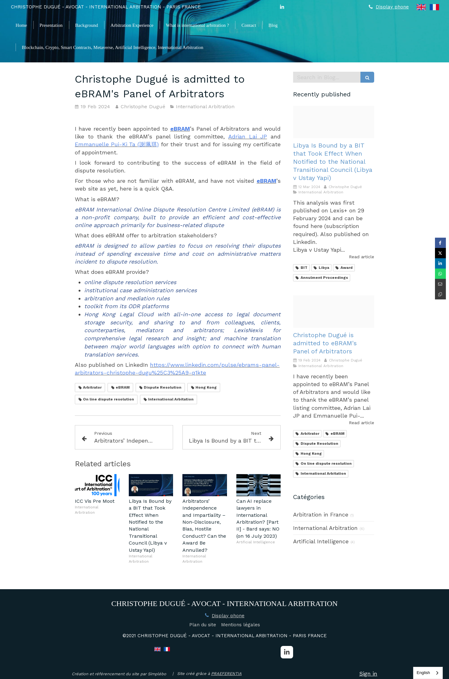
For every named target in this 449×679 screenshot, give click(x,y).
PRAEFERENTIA (226, 673)
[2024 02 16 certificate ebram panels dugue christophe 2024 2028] (333, 311)
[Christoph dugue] (333, 122)
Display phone (392, 7)
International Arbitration (325, 528)
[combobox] (428, 673)
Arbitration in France (320, 514)
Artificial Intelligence (321, 541)
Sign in (368, 673)
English (423, 672)
